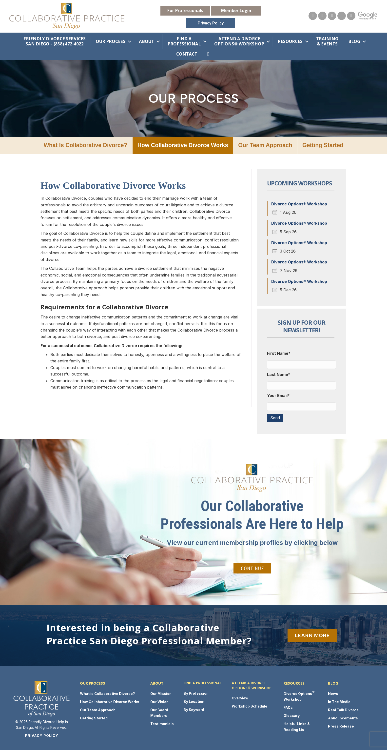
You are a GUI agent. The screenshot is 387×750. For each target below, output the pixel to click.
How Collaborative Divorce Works (182, 144)
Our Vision (159, 701)
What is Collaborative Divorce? (85, 144)
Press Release (341, 725)
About (146, 40)
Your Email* (278, 394)
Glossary (292, 715)
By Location (194, 701)
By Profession (196, 693)
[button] (185, 10)
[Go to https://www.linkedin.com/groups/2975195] (350, 15)
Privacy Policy (41, 735)
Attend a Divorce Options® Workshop (239, 40)
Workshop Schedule (249, 705)
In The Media (339, 701)
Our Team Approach (265, 144)
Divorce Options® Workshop (299, 203)
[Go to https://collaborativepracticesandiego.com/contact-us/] (312, 15)
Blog (354, 40)
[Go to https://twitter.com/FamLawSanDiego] (340, 15)
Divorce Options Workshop (299, 695)
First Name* (278, 352)
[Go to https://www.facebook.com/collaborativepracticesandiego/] (331, 15)
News (333, 693)
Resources (290, 40)
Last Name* (278, 373)
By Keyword (194, 709)
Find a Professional (184, 40)
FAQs (288, 707)
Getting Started (322, 144)
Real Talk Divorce (343, 709)
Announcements (343, 717)
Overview (240, 697)
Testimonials (162, 723)
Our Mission (161, 693)
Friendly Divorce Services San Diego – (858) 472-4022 (54, 40)
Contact (186, 53)
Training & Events (327, 40)
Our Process (110, 40)
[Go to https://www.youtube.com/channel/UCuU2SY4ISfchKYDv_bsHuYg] (321, 15)
